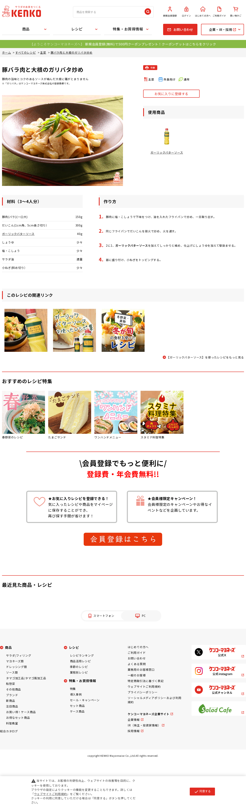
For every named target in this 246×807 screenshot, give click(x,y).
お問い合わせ (137, 658)
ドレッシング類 (16, 667)
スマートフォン (103, 616)
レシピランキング (82, 655)
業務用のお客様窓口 (141, 670)
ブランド (12, 695)
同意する (202, 791)
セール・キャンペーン (85, 700)
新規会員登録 (170, 12)
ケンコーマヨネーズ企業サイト (148, 714)
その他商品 (13, 689)
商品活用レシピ (80, 661)
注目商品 (12, 706)
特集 (73, 689)
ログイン (186, 12)
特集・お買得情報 (128, 28)
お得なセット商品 (18, 718)
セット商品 (77, 706)
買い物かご (235, 12)
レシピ (77, 28)
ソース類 (12, 672)
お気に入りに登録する (171, 93)
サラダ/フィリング (18, 655)
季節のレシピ (79, 667)
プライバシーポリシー (142, 692)
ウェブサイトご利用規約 (144, 686)
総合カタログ (9, 731)
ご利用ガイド (219, 12)
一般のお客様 (137, 675)
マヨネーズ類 (15, 661)
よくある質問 (137, 664)
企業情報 (134, 720)
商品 (26, 28)
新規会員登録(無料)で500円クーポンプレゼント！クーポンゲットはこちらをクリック (150, 44)
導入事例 (76, 694)
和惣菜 (10, 684)
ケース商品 (77, 711)
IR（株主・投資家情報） (144, 725)
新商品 (10, 701)
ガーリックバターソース (18, 234)
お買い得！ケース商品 (21, 712)
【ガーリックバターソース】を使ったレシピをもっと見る (205, 357)
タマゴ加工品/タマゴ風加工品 (26, 678)
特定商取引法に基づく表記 (146, 681)
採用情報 (134, 731)
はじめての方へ (203, 12)
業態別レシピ (79, 672)
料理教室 (12, 723)
